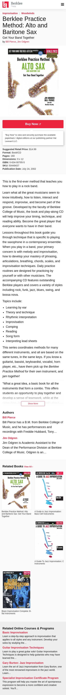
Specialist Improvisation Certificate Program (30, 678)
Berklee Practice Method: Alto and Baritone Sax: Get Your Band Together (16, 514)
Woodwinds (27, 13)
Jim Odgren (23, 41)
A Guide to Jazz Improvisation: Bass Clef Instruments (48, 512)
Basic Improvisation (15, 632)
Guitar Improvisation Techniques (23, 647)
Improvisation (10, 13)
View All (28, 467)
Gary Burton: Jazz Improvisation (22, 662)
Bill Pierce (11, 41)
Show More (33, 403)
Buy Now (33, 124)
